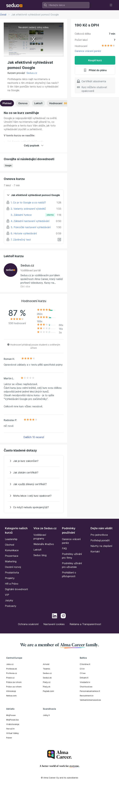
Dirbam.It (84, 677)
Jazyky (9, 600)
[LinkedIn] (54, 616)
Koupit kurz (95, 60)
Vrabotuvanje (12, 724)
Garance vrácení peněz (88, 51)
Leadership (11, 539)
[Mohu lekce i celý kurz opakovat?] (34, 496)
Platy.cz (46, 682)
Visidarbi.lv (85, 682)
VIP (7, 594)
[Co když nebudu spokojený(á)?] (34, 507)
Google (8, 165)
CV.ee (83, 673)
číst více (25, 286)
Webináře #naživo (43, 544)
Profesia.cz (11, 673)
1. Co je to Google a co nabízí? (28, 202)
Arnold (46, 664)
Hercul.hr (10, 728)
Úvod (3, 14)
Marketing (10, 561)
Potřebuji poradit (100, 540)
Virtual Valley (12, 733)
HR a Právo (11, 583)
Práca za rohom (14, 682)
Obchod (9, 544)
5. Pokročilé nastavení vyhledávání (31, 227)
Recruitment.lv (86, 695)
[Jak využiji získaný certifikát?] (34, 484)
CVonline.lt (85, 664)
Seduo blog (39, 555)
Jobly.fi (46, 715)
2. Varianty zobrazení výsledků (28, 208)
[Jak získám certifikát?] (34, 473)
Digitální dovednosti (16, 589)
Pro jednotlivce (99, 534)
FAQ (64, 548)
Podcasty (10, 605)
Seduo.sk (47, 677)
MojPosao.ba (12, 719)
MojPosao (11, 715)
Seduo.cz (31, 73)
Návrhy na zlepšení (101, 545)
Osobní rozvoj (13, 567)
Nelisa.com (11, 695)
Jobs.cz (9, 664)
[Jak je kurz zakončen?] (34, 461)
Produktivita (12, 572)
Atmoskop (11, 691)
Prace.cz (10, 677)
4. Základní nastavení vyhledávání (30, 221)
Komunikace (12, 550)
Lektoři (38, 103)
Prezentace (11, 555)
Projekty (10, 578)
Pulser (9, 737)
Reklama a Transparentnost (85, 624)
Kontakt (95, 551)
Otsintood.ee (86, 686)
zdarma (50, 215)
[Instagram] (63, 616)
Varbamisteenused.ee (90, 700)
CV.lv (82, 668)
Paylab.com (48, 691)
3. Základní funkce (21, 214)
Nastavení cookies (54, 624)
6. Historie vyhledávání (24, 233)
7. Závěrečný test (21, 239)
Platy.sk (46, 686)
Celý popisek (34, 145)
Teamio (46, 668)
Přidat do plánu (95, 70)
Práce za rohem (14, 686)
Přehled (6, 103)
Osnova (22, 103)
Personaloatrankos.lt (90, 691)
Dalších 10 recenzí (33, 437)
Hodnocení (63, 103)
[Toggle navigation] (111, 5)
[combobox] (65, 5)
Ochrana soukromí (28, 624)
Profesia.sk (11, 668)
